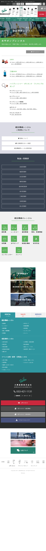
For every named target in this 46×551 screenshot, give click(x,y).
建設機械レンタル (3, 19)
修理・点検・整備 (31, 19)
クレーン (26, 425)
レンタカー (4, 417)
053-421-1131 (23, 483)
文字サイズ (9, 4)
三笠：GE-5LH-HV (16, 114)
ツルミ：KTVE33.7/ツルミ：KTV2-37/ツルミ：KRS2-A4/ (26, 74)
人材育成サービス (37, 19)
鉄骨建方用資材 (5, 441)
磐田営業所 (23, 181)
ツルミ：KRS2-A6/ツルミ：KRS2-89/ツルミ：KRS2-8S (26, 76)
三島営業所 (23, 196)
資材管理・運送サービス (29, 441)
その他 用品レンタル (29, 451)
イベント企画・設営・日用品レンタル (14, 448)
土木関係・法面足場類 (29, 433)
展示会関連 (4, 459)
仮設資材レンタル (8, 19)
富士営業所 (23, 206)
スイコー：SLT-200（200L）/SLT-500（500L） (24, 109)
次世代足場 (4, 433)
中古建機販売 (43, 19)
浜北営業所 (23, 176)
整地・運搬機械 (5, 422)
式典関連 (4, 454)
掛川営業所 (23, 191)
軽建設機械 (26, 417)
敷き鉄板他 (26, 436)
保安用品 (26, 420)
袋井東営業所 (23, 186)
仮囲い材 (4, 443)
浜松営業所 (23, 167)
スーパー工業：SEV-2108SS (19, 103)
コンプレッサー (27, 422)
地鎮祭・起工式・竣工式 (7, 456)
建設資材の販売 (26, 19)
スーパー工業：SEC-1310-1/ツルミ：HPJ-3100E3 (25, 92)
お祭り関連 (4, 451)
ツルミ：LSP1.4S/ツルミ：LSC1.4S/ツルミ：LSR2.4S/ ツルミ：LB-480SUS (27, 63)
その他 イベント (6, 461)
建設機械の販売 (20, 19)
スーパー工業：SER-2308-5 (19, 98)
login (44, 4)
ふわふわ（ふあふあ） (29, 454)
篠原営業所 (23, 171)
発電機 (3, 425)
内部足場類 (4, 438)
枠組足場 (4, 436)
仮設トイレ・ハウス (28, 438)
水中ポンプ (26, 415)
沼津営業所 (23, 201)
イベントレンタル (14, 19)
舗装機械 (4, 420)
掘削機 (3, 415)
